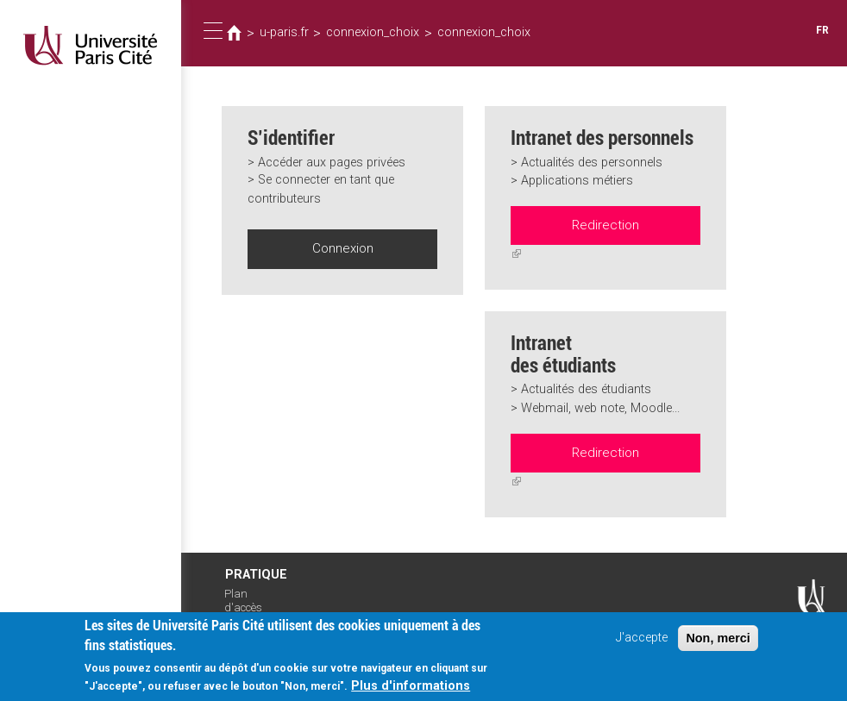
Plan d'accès (242, 595)
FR (822, 30)
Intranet (242, 618)
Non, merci (718, 646)
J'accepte (642, 645)
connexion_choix (368, 33)
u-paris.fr (283, 33)
